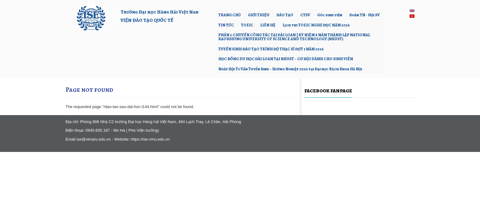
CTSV (305, 14)
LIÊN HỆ (268, 25)
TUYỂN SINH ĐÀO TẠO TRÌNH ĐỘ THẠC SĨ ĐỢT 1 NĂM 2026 (271, 49)
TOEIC (247, 25)
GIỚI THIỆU (258, 14)
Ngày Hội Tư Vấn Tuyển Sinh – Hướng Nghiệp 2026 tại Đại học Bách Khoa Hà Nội (290, 69)
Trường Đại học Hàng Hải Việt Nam (160, 12)
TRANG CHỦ (229, 14)
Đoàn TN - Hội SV (364, 14)
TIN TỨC (226, 25)
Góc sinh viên (329, 14)
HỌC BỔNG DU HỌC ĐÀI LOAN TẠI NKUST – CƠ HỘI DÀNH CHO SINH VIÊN (285, 58)
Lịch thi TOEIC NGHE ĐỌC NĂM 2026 (316, 25)
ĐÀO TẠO (284, 14)
